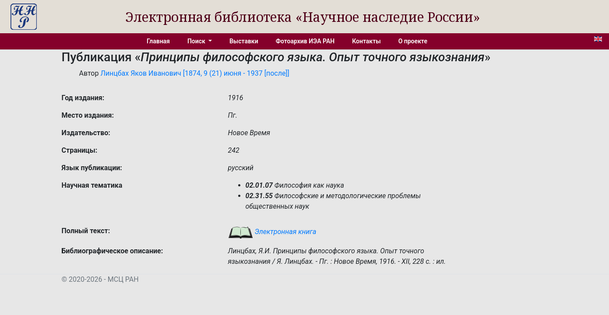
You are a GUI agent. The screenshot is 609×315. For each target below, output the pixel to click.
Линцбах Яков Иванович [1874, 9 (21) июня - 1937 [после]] (194, 73)
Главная (158, 41)
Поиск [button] (197, 41)
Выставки (243, 41)
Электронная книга (272, 232)
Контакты (366, 41)
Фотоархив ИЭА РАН (305, 41)
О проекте (412, 41)
